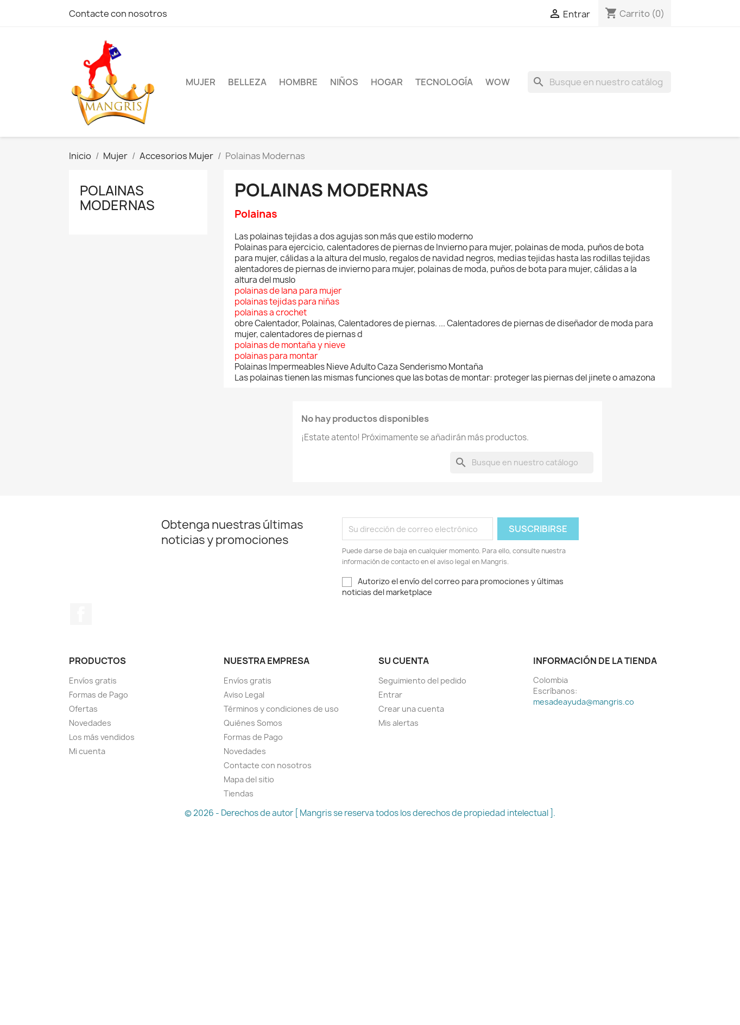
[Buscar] (599, 82)
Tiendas (239, 793)
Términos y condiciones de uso (281, 709)
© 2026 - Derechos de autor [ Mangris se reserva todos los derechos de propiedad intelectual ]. (370, 813)
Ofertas (83, 709)
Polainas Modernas (117, 197)
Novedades (90, 723)
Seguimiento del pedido (422, 680)
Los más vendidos (102, 737)
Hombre (298, 82)
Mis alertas (398, 723)
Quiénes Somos (253, 723)
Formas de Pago (98, 694)
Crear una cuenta (411, 709)
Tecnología (444, 82)
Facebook (81, 614)
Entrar (390, 694)
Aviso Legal (244, 694)
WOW (497, 82)
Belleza (247, 82)
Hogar (387, 82)
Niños (344, 82)
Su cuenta (403, 661)
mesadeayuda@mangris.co (583, 702)
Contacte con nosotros (118, 14)
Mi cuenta (87, 751)
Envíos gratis (93, 680)
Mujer (201, 82)
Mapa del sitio (249, 779)
